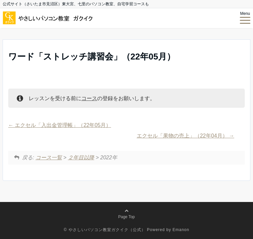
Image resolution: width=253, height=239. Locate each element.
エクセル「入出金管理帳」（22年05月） (59, 125)
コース (89, 98)
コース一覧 (49, 157)
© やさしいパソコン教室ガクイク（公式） (105, 229)
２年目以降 (81, 157)
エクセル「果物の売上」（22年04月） (185, 136)
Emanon (181, 229)
